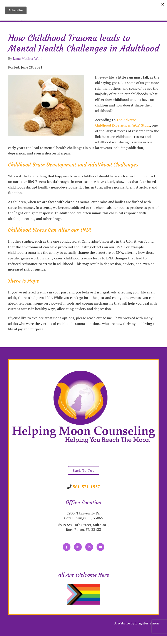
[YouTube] (100, 547)
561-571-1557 (86, 487)
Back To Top (84, 470)
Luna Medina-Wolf (27, 58)
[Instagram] (78, 547)
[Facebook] (66, 547)
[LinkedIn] (89, 547)
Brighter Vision (147, 623)
